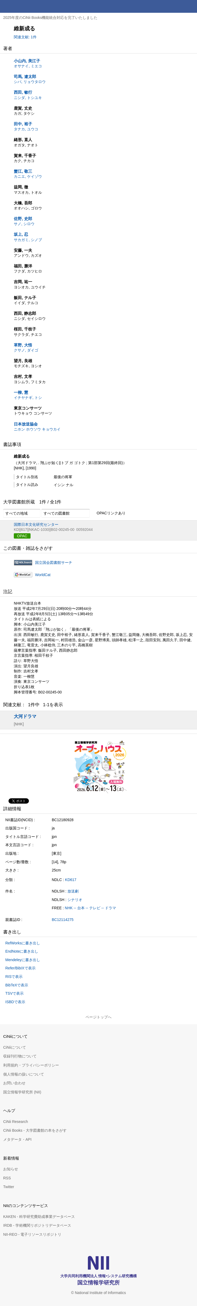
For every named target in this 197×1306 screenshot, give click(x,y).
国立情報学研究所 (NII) (22, 1092)
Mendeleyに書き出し (22, 960)
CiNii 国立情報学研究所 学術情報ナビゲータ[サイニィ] (23, 6)
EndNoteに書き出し (21, 951)
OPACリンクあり (108, 513)
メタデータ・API (17, 1139)
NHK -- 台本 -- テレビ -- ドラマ (90, 908)
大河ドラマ (25, 716)
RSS (7, 1178)
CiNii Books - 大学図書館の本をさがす (35, 1130)
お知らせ (10, 1169)
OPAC (22, 536)
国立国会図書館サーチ (53, 562)
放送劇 (73, 891)
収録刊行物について (20, 1056)
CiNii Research (15, 1121)
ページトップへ (98, 1017)
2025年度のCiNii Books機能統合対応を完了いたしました (50, 17)
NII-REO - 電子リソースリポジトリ (32, 1234)
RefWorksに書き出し (22, 943)
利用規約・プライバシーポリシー (31, 1065)
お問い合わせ (14, 1083)
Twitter (8, 1187)
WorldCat (42, 575)
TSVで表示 (14, 993)
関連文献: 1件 (25, 37)
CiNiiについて (14, 1047)
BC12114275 (63, 919)
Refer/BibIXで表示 (20, 968)
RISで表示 (14, 976)
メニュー (190, 6)
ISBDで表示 (15, 1002)
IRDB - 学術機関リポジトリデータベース (37, 1225)
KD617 (70, 880)
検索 (178, 6)
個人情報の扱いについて (23, 1074)
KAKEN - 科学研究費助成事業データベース (39, 1216)
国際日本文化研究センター (36, 524)
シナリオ (74, 900)
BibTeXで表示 (16, 985)
